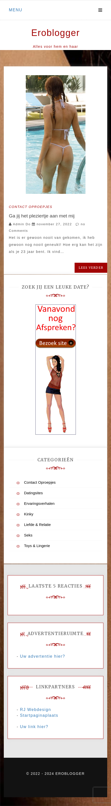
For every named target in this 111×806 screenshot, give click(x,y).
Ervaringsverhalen (39, 503)
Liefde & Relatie (37, 524)
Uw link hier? (34, 727)
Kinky (28, 514)
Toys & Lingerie (37, 546)
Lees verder (91, 268)
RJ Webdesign (35, 709)
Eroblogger (55, 33)
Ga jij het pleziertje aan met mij (42, 215)
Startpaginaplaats (39, 715)
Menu (16, 10)
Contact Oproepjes (30, 207)
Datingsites (33, 493)
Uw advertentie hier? (42, 656)
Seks (28, 535)
